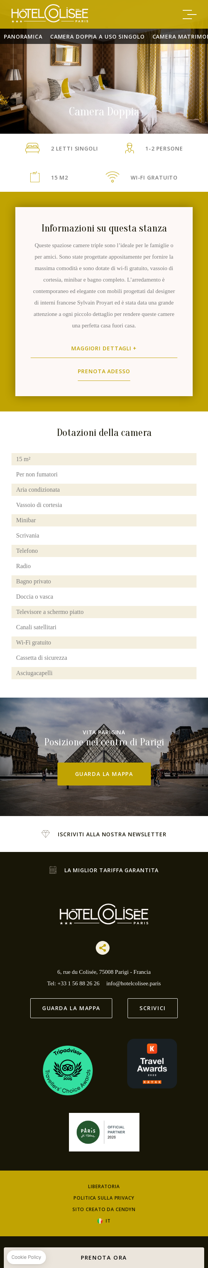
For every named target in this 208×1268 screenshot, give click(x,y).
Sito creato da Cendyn (104, 1209)
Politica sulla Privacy (104, 1198)
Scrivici (152, 1008)
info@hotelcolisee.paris (133, 983)
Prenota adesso (104, 371)
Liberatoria (104, 1186)
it (108, 1221)
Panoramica (23, 36)
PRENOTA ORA (104, 1257)
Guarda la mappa (104, 773)
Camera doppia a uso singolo (97, 36)
